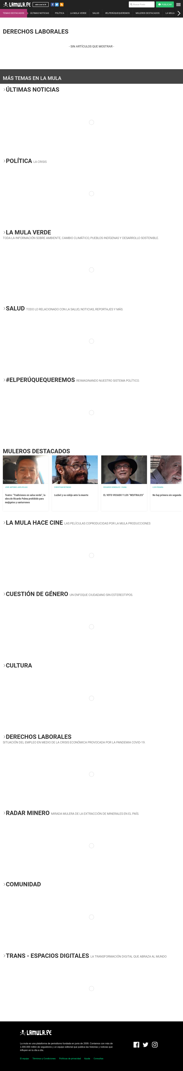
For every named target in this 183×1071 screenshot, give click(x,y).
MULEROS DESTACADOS (148, 13)
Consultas (98, 1058)
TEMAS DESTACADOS (13, 13)
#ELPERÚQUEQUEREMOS (117, 13)
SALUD (96, 13)
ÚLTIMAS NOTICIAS (39, 13)
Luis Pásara (158, 487)
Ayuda (87, 1058)
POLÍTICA (59, 13)
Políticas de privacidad (70, 1058)
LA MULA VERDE (78, 13)
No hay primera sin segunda (167, 495)
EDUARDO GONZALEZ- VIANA (115, 487)
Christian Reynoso (62, 487)
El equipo (24, 1058)
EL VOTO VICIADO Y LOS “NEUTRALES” (123, 495)
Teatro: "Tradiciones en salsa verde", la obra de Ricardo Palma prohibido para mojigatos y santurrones (25, 499)
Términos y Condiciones (44, 1058)
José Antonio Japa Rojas (16, 487)
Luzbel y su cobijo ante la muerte (71, 495)
